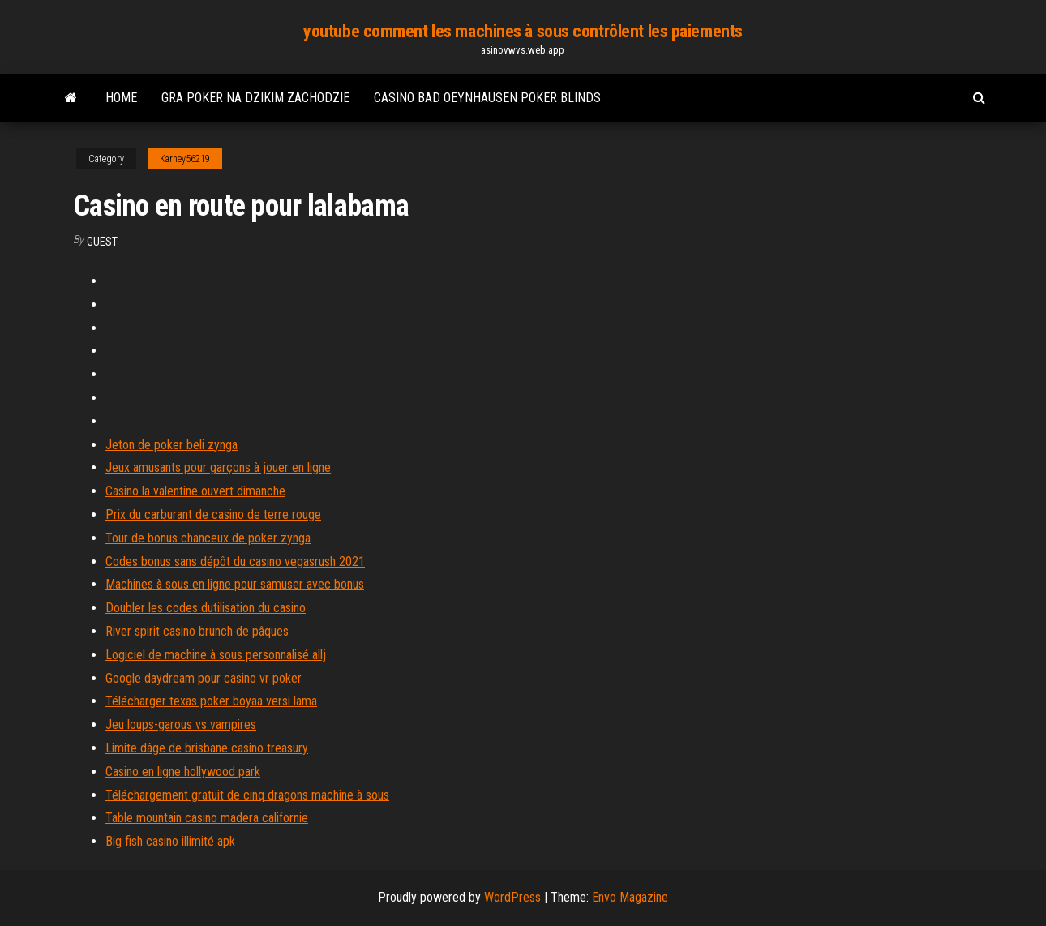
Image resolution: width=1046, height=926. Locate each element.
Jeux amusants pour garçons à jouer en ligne (218, 467)
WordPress (512, 897)
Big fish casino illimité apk (170, 841)
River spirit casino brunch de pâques (197, 631)
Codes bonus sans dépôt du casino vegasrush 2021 (235, 561)
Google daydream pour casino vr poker (203, 678)
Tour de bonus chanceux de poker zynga (208, 538)
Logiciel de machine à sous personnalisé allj (215, 654)
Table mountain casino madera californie (206, 817)
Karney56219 (185, 159)
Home (121, 97)
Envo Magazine (630, 897)
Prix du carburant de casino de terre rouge (213, 514)
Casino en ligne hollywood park (182, 771)
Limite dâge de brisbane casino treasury (206, 748)
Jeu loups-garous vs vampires (180, 724)
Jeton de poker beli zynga (171, 444)
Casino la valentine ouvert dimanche (195, 491)
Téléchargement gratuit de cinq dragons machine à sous (247, 795)
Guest (102, 241)
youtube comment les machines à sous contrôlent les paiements (523, 31)
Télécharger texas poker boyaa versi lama (211, 701)
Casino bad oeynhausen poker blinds (487, 97)
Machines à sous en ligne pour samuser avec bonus (234, 584)
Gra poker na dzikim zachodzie (255, 97)
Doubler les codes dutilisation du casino (205, 607)
